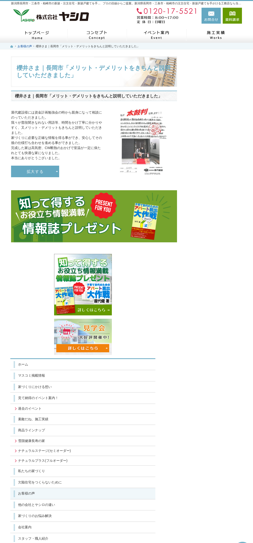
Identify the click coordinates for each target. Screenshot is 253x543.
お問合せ (211, 16)
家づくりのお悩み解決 (209, 327)
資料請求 (232, 16)
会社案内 (198, 338)
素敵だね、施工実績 (207, 222)
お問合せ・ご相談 (205, 372)
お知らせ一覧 (202, 383)
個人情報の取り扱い (207, 394)
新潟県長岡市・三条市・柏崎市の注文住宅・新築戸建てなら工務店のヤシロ (167, 531)
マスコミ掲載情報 (205, 178)
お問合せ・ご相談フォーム (213, 509)
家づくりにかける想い (209, 189)
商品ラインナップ (205, 233)
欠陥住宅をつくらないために (214, 293)
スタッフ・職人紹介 (207, 349)
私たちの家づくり (205, 282)
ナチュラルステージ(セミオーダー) (214, 255)
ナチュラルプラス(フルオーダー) (213, 269)
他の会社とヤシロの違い (210, 316)
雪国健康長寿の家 (205, 243)
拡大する (35, 171)
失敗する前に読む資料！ (210, 360)
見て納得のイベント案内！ (212, 201)
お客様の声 (200, 304)
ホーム (197, 167)
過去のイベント (203, 211)
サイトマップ (202, 405)
